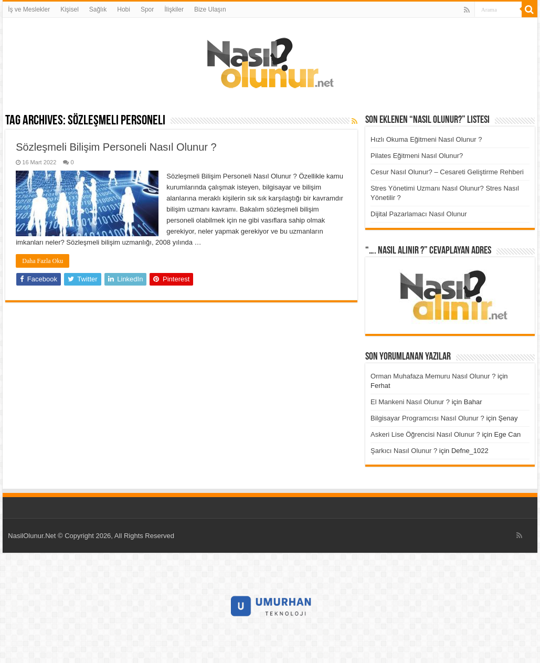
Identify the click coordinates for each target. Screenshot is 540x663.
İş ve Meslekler (29, 9)
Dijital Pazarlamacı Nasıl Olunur (418, 214)
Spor (147, 9)
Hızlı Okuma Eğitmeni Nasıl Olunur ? (426, 139)
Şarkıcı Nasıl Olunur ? (403, 451)
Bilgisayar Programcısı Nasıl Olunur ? (427, 418)
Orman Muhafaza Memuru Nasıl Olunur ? (432, 376)
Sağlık (98, 9)
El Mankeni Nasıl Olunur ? (410, 402)
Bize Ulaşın (210, 9)
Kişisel (69, 9)
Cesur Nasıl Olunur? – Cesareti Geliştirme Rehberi (447, 172)
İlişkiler (174, 9)
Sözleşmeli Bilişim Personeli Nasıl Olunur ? (116, 147)
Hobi (123, 9)
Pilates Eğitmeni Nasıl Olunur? (416, 156)
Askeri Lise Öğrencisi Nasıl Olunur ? (425, 434)
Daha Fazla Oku (42, 261)
